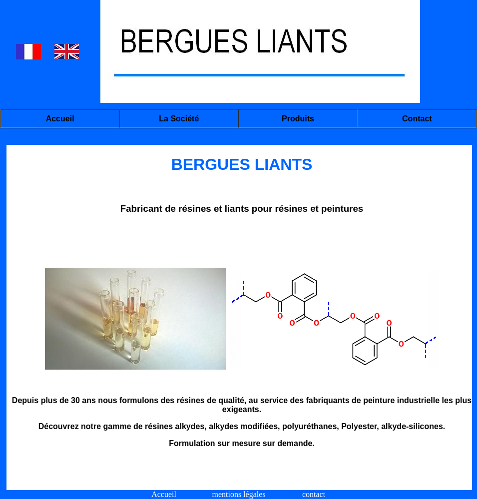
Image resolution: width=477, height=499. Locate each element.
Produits (298, 118)
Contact (417, 118)
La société (179, 118)
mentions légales (238, 494)
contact (313, 494)
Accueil (60, 118)
